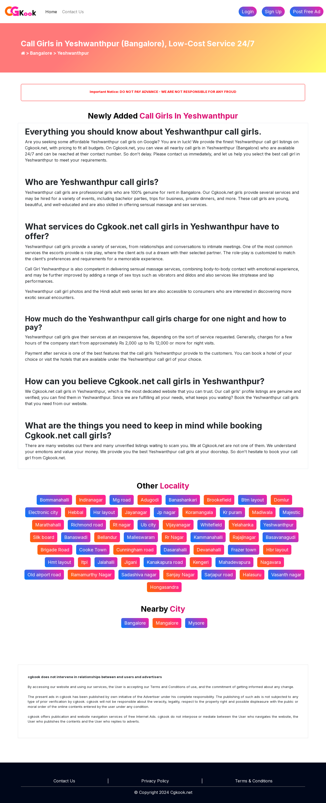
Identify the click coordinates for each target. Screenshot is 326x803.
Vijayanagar (178, 524)
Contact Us (73, 11)
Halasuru (252, 574)
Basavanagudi (280, 537)
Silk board (43, 537)
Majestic (291, 512)
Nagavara (270, 562)
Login (248, 11)
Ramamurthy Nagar (91, 574)
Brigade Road (54, 549)
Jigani (130, 562)
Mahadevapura (234, 562)
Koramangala (199, 512)
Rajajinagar (244, 537)
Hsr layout (104, 512)
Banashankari (183, 500)
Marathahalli (48, 524)
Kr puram (232, 512)
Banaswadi (75, 537)
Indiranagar (91, 500)
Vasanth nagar (286, 574)
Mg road (122, 500)
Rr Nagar (174, 537)
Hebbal (75, 512)
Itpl (84, 562)
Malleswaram (141, 537)
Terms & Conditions (254, 780)
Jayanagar (136, 512)
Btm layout (252, 500)
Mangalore (167, 623)
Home (52, 11)
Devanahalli (209, 549)
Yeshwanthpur (278, 524)
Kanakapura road (165, 562)
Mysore (196, 623)
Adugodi (150, 500)
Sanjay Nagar (180, 574)
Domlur (281, 500)
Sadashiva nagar (138, 574)
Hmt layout (59, 562)
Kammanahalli (208, 537)
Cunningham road (135, 549)
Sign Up (273, 11)
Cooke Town (92, 549)
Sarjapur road (219, 574)
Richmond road (87, 524)
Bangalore (41, 53)
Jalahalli (106, 562)
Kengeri (201, 562)
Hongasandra (164, 587)
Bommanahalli (54, 500)
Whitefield (211, 524)
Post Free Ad (306, 11)
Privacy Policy (155, 780)
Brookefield (219, 500)
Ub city (148, 524)
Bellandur (107, 537)
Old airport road (44, 574)
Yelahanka (242, 524)
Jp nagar (166, 512)
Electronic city (43, 512)
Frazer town (243, 549)
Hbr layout (277, 549)
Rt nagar (122, 524)
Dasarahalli (175, 549)
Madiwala (262, 512)
